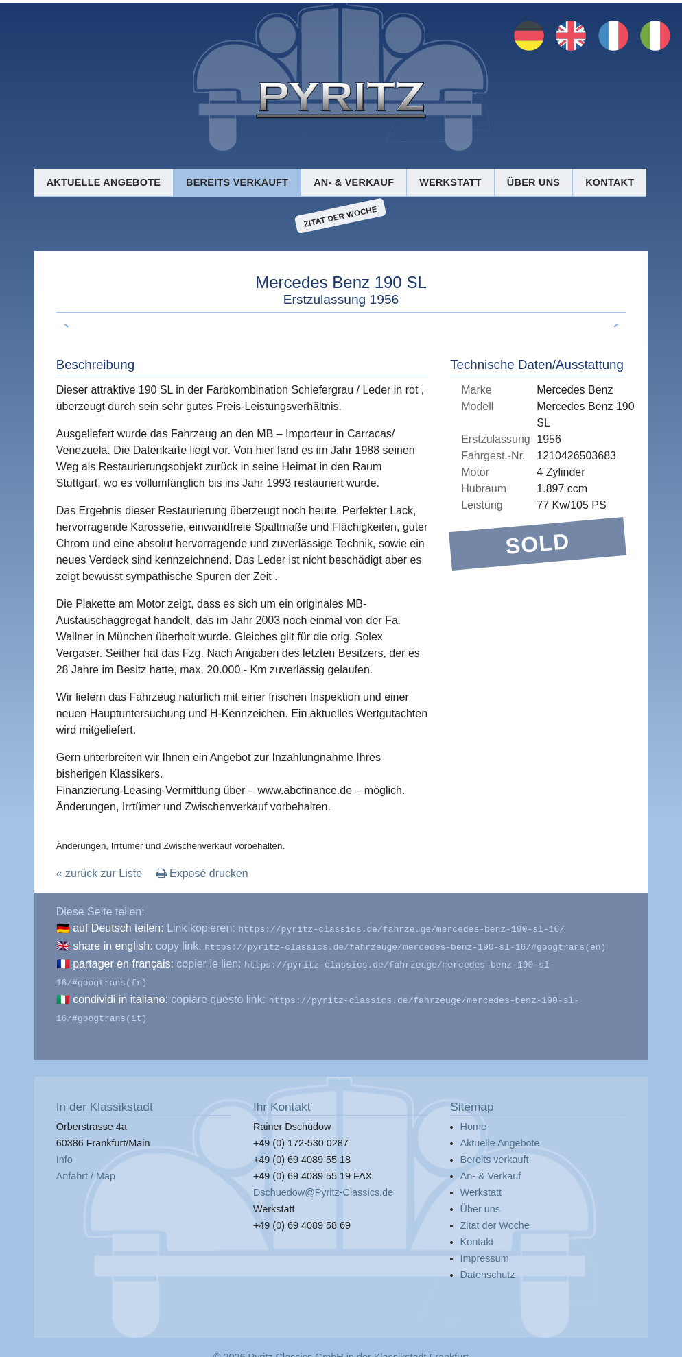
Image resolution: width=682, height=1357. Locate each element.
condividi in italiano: (120, 994)
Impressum (484, 1250)
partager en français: (123, 961)
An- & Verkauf (354, 182)
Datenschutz (487, 1266)
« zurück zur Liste (99, 873)
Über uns (533, 182)
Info (64, 1151)
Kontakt (609, 182)
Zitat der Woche (340, 216)
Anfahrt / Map (85, 1167)
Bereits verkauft (237, 182)
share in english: (113, 944)
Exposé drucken (202, 873)
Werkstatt (450, 182)
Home (473, 1118)
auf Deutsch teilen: (118, 928)
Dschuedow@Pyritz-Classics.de (323, 1184)
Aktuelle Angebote (104, 182)
